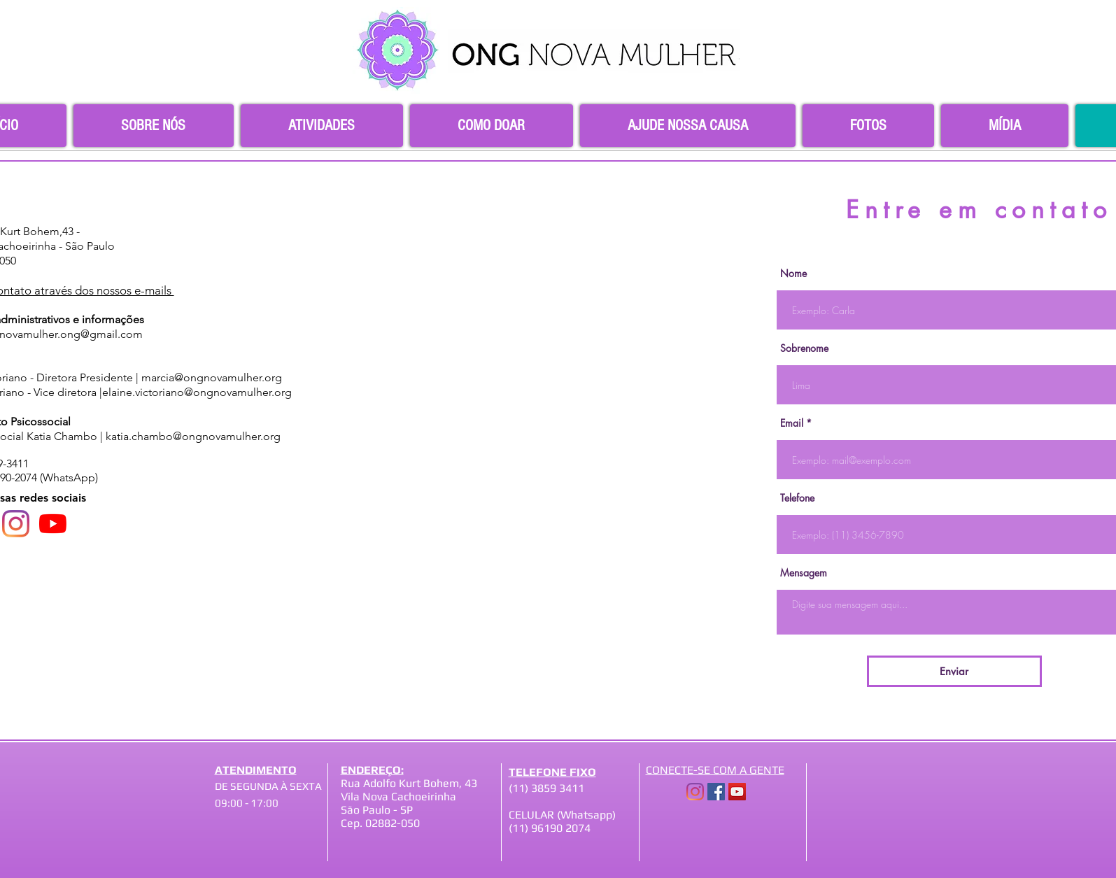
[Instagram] (15, 523)
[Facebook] (716, 791)
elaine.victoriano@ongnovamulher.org (197, 392)
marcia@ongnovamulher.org (211, 377)
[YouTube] (52, 523)
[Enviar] (954, 671)
